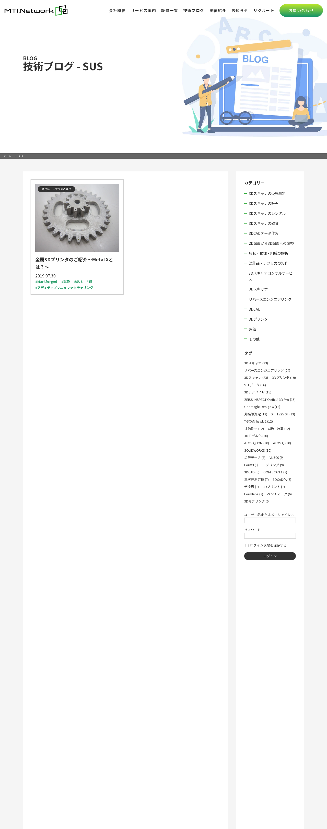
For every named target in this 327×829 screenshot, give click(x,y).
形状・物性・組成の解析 (268, 253)
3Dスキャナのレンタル (267, 213)
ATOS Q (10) (282, 442)
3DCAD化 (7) (282, 479)
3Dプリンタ (258, 319)
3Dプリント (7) (274, 486)
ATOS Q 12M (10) (256, 442)
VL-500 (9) (277, 457)
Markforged (47, 281)
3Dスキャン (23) (256, 377)
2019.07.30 (45, 276)
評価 (252, 329)
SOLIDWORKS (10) (257, 450)
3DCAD (255, 309)
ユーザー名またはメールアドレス (269, 514)
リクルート (264, 10)
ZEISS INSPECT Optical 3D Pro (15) (270, 399)
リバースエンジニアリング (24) (267, 370)
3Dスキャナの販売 (263, 203)
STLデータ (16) (255, 384)
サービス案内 (143, 10)
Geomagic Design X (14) (262, 406)
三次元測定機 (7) (256, 479)
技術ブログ (193, 10)
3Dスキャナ (258, 288)
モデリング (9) (273, 464)
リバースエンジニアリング (270, 299)
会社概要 (117, 10)
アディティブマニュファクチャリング (65, 287)
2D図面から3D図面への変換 (271, 243)
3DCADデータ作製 (263, 233)
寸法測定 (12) (254, 428)
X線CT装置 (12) (279, 428)
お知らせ (239, 10)
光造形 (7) (251, 486)
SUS (79, 281)
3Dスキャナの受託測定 (267, 193)
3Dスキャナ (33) (256, 362)
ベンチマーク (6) (279, 494)
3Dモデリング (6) (257, 501)
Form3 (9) (251, 464)
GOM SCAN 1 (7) (275, 472)
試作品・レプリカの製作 (268, 263)
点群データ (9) (254, 457)
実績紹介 (217, 10)
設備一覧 (169, 10)
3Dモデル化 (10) (256, 435)
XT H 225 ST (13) (283, 414)
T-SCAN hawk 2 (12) (258, 421)
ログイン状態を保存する (265, 545)
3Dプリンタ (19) (284, 377)
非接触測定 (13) (255, 414)
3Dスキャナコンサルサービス (271, 276)
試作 (66, 281)
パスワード (252, 529)
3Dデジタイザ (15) (257, 392)
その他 (254, 339)
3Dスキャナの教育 (263, 223)
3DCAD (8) (251, 472)
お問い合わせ (301, 10)
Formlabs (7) (253, 494)
